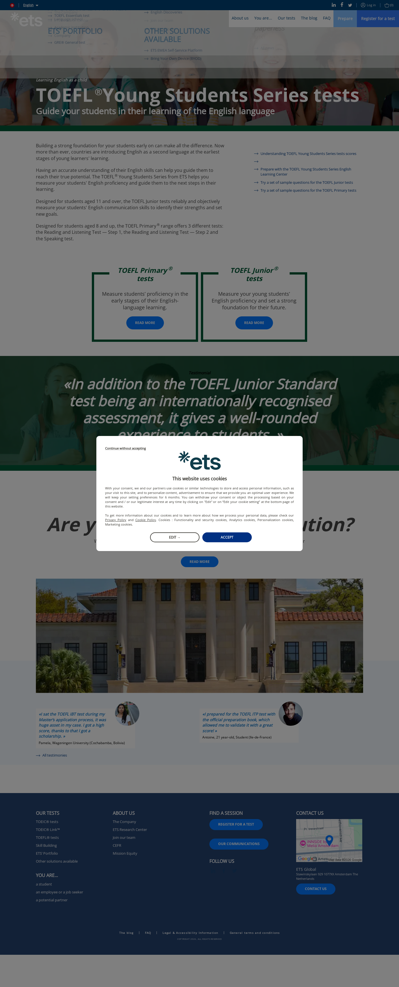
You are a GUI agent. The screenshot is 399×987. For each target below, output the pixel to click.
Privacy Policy (115, 520)
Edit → (175, 537)
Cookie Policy (145, 520)
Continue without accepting (125, 448)
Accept (227, 537)
